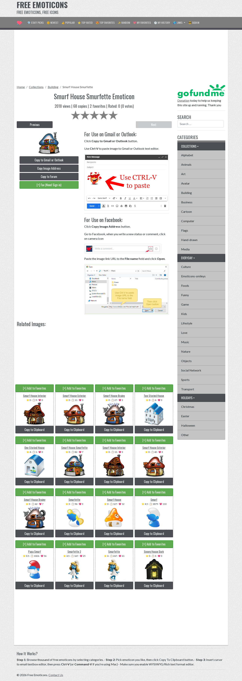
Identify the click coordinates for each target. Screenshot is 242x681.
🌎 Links (178, 22)
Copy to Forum (49, 176)
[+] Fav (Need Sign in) (49, 185)
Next (153, 124)
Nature (185, 351)
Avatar (185, 183)
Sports (185, 379)
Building (53, 87)
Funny (185, 295)
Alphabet (187, 155)
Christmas (187, 406)
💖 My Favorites (142, 22)
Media (185, 249)
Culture (186, 266)
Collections (36, 87)
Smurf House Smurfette (78, 87)
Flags (184, 230)
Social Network (191, 370)
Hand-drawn (189, 240)
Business (186, 202)
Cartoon (186, 211)
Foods (185, 285)
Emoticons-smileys (193, 276)
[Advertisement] (156, 8)
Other (185, 435)
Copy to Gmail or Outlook (49, 160)
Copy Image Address (49, 168)
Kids (184, 314)
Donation (183, 100)
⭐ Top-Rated (85, 22)
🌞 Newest (52, 22)
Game (185, 304)
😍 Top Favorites (105, 22)
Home (21, 87)
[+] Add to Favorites (34, 388)
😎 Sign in (193, 22)
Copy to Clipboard (34, 429)
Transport (187, 389)
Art (183, 174)
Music (185, 342)
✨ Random (124, 22)
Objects (186, 361)
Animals (186, 164)
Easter (185, 416)
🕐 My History (162, 22)
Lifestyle (186, 323)
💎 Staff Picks (35, 22)
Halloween (188, 425)
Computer (187, 221)
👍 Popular (68, 22)
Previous (35, 124)
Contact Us (55, 675)
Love (184, 332)
